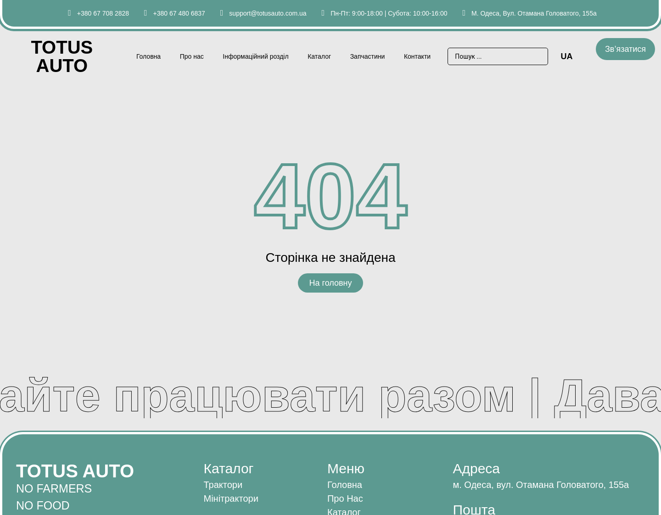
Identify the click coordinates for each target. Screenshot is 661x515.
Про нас (192, 56)
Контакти (417, 56)
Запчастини (367, 56)
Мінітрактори (230, 498)
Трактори (222, 485)
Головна (148, 56)
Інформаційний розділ (255, 56)
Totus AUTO (62, 56)
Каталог (319, 56)
